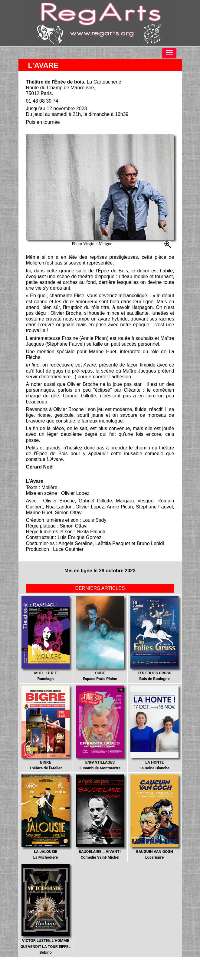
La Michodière (45, 817)
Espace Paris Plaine (100, 638)
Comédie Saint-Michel (100, 817)
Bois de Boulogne (154, 638)
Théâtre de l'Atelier (45, 728)
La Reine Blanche (154, 728)
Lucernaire (154, 817)
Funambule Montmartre (100, 728)
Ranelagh (45, 638)
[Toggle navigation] (169, 53)
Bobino (45, 909)
